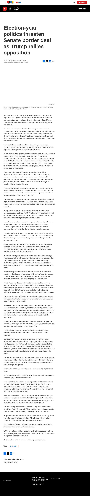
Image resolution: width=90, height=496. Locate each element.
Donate (83, 3)
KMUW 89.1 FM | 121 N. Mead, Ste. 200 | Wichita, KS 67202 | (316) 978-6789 (40, 479)
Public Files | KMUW (37, 484)
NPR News (13, 446)
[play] (4, 9)
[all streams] (81, 8)
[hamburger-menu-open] (4, 2)
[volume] (10, 9)
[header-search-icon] (74, 2)
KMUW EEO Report (56, 478)
